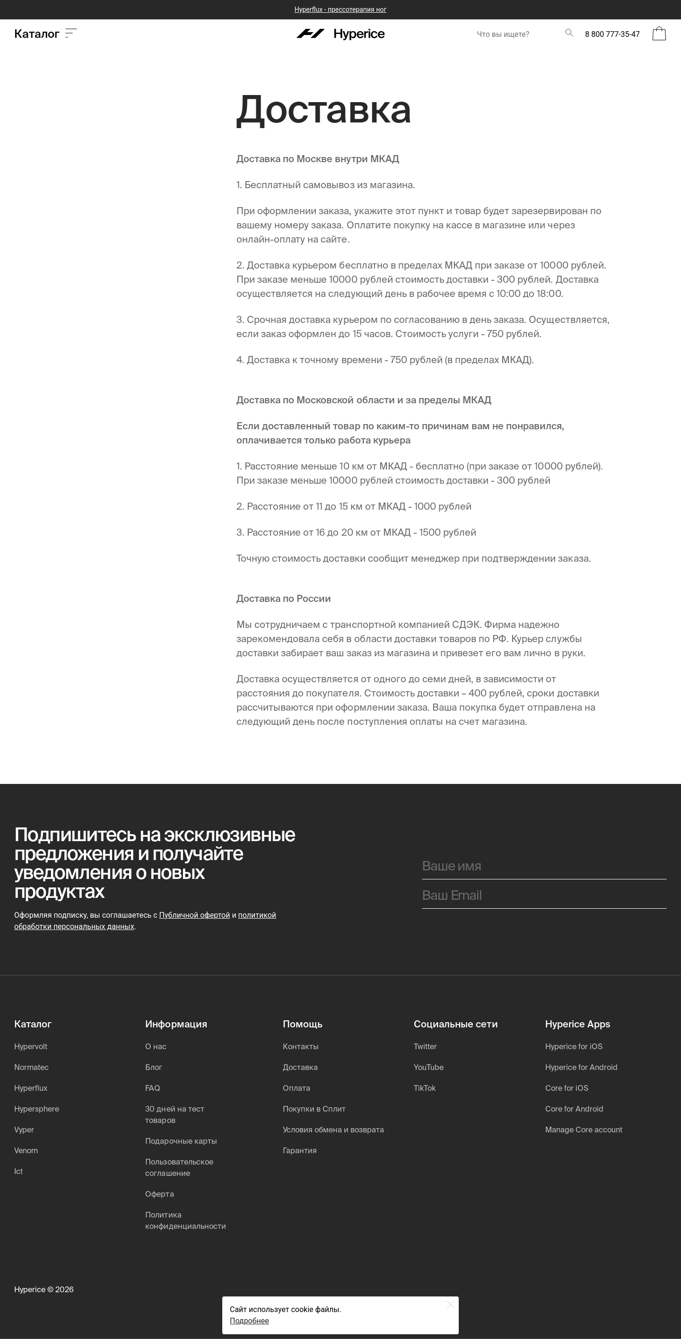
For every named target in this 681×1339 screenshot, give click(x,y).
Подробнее (249, 1320)
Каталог (45, 34)
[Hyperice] (341, 34)
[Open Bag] (659, 34)
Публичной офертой (194, 915)
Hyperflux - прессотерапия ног (340, 9)
